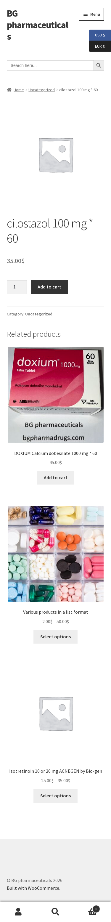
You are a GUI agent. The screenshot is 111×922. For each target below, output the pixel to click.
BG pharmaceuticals (37, 24)
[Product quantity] (17, 287)
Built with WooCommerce (33, 888)
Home (19, 89)
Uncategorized (41, 89)
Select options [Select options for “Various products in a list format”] (55, 636)
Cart (87, 907)
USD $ (97, 35)
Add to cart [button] (55, 477)
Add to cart (49, 287)
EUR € (97, 46)
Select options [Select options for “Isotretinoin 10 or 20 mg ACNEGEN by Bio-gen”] (55, 795)
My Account (18, 912)
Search (55, 912)
